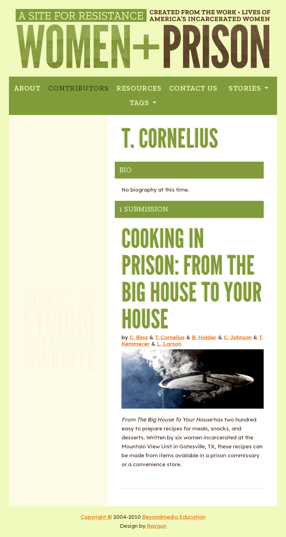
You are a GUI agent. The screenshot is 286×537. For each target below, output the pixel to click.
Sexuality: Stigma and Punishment (55, 213)
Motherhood (41, 161)
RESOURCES (138, 88)
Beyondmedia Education (174, 517)
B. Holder (204, 337)
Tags (140, 102)
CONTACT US (193, 88)
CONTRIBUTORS (78, 88)
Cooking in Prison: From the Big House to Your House (191, 278)
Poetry (33, 172)
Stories (246, 88)
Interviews (39, 254)
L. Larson (169, 343)
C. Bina (139, 337)
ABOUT (27, 88)
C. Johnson (238, 337)
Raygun (156, 525)
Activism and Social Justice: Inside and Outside (58, 236)
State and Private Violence (49, 190)
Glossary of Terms (49, 265)
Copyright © (96, 517)
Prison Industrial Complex (48, 143)
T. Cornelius (170, 337)
